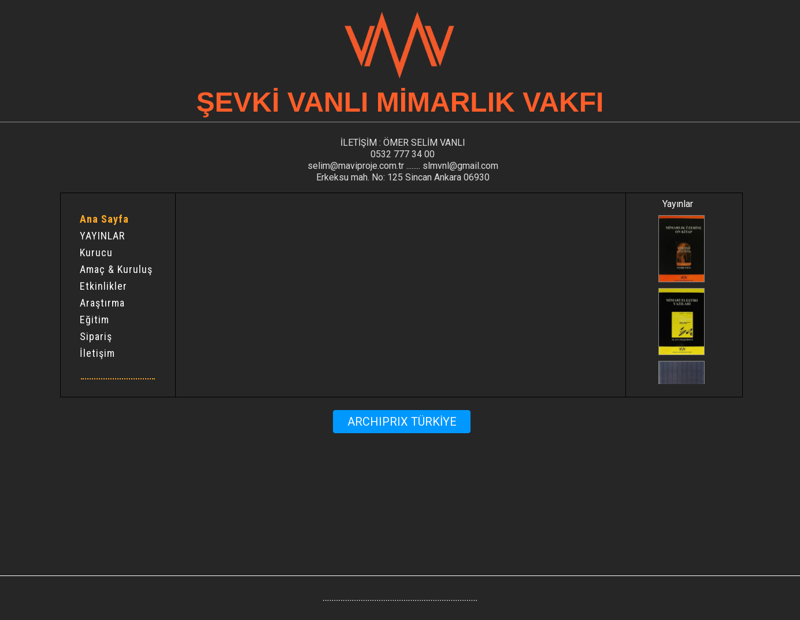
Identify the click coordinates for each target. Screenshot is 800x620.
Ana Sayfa (104, 219)
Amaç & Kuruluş (116, 269)
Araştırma (102, 303)
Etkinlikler (103, 286)
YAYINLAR (102, 236)
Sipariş (96, 337)
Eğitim (94, 320)
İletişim (97, 353)
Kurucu (96, 253)
